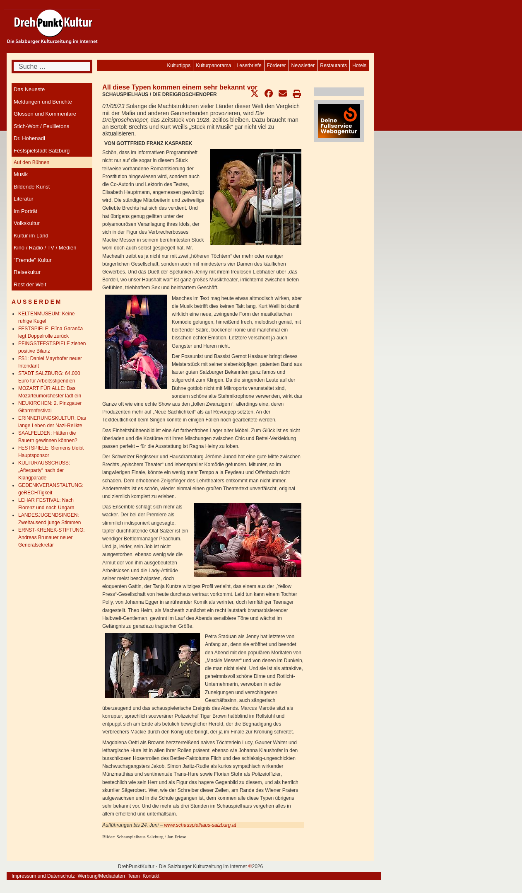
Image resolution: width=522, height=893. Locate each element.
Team (133, 876)
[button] (254, 94)
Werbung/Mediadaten (101, 876)
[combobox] (52, 66)
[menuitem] (359, 65)
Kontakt (150, 876)
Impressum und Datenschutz (43, 876)
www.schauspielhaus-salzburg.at (200, 825)
